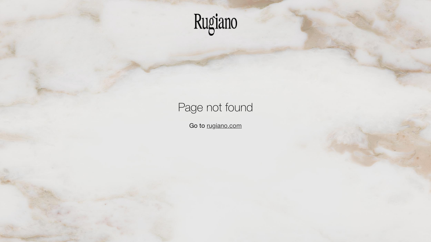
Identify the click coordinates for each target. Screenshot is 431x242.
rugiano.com (224, 126)
